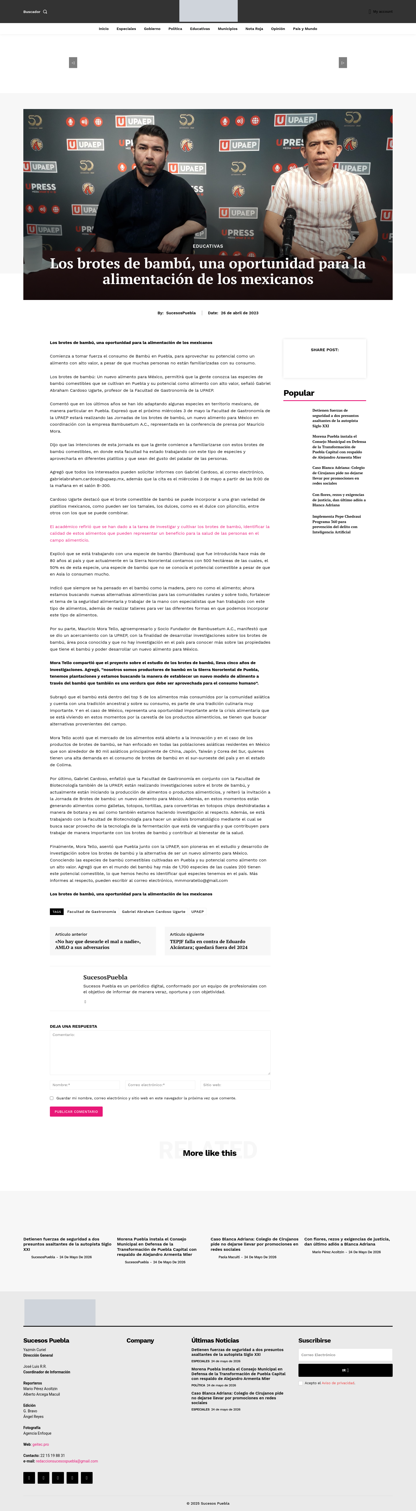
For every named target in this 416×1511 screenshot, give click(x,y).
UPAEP (197, 911)
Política (198, 1385)
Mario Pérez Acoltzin (328, 1252)
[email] (345, 1354)
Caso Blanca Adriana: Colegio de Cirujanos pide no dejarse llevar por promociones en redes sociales (339, 475)
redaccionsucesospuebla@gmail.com (67, 1461)
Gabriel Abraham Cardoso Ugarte (153, 911)
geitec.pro (40, 1444)
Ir (345, 1370)
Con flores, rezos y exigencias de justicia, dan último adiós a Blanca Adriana (339, 499)
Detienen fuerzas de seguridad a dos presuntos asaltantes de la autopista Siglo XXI (336, 418)
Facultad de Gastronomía (91, 911)
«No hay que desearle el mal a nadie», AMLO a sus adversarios (98, 944)
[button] (36, 11)
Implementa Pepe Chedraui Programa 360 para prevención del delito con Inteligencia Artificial (337, 524)
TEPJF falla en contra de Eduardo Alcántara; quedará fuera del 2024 (209, 944)
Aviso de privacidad (338, 1383)
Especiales (201, 1361)
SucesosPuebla (181, 313)
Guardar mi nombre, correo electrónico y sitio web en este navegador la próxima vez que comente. (146, 1098)
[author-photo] (26, 1257)
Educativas (208, 246)
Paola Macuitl (229, 1257)
